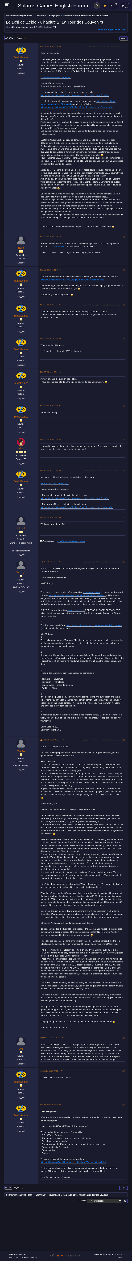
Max (21, 448)
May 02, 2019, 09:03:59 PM (50, 237)
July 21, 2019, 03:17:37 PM (50, 562)
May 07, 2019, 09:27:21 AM (50, 372)
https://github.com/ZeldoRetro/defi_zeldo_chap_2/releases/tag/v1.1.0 (73, 1162)
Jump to (82, 1201)
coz (21, 1048)
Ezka (21, 247)
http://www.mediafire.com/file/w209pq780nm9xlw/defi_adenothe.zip (72, 280)
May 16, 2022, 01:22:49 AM (50, 1104)
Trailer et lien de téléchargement (56, 77)
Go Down (9, 38)
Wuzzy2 (21, 572)
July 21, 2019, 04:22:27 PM (53, 740)
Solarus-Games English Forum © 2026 (108, 1254)
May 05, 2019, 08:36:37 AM (50, 305)
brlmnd (21, 528)
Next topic (120, 29)
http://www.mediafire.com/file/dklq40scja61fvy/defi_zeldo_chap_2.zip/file (75, 95)
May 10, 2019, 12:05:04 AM (50, 470)
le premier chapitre (56, 246)
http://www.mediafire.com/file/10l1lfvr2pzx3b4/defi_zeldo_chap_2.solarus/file (77, 107)
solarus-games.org (91, 592)
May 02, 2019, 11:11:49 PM (50, 270)
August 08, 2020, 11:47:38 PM (52, 1038)
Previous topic (105, 29)
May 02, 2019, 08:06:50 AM (50, 46)
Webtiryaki (22, 1254)
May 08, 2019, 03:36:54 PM (50, 439)
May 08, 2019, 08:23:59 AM (50, 406)
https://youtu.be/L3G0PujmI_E (55, 483)
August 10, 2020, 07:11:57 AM (51, 1071)
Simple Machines (30, 1258)
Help (120, 1258)
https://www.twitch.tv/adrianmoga (72, 541)
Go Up (8, 1187)
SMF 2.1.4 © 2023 (16, 1258)
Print (123, 38)
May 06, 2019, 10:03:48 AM (50, 338)
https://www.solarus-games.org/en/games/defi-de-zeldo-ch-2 (77, 595)
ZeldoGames (21, 57)
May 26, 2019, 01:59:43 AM (50, 517)
